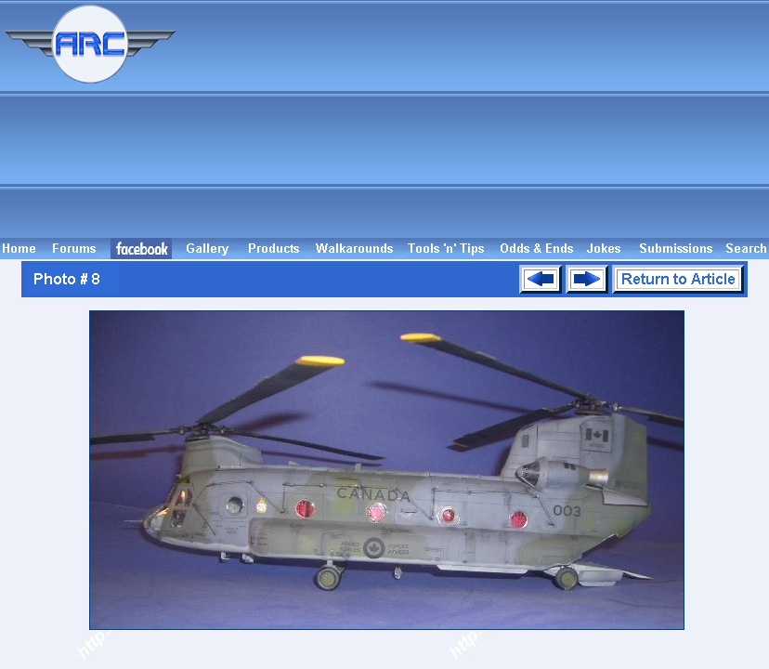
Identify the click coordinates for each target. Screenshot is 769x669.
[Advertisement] (475, 119)
